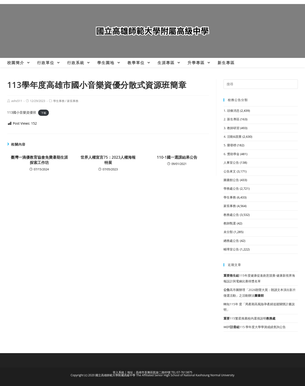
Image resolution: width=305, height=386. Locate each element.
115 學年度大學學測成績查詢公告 (255, 327)
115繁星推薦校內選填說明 (249, 318)
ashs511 (16, 101)
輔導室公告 (231, 249)
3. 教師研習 (231, 128)
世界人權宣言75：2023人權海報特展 (108, 160)
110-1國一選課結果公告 (177, 157)
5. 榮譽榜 (230, 145)
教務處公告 (231, 215)
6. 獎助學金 (231, 154)
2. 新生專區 (231, 119)
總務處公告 (231, 241)
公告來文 (230, 171)
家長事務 (72, 101)
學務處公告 (231, 188)
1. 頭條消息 (231, 110)
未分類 (228, 232)
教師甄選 (230, 223)
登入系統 (118, 372)
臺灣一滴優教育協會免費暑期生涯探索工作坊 (39, 160)
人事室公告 (231, 162)
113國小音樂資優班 (21, 112)
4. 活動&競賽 (233, 136)
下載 (43, 112)
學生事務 (59, 101)
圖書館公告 (231, 180)
